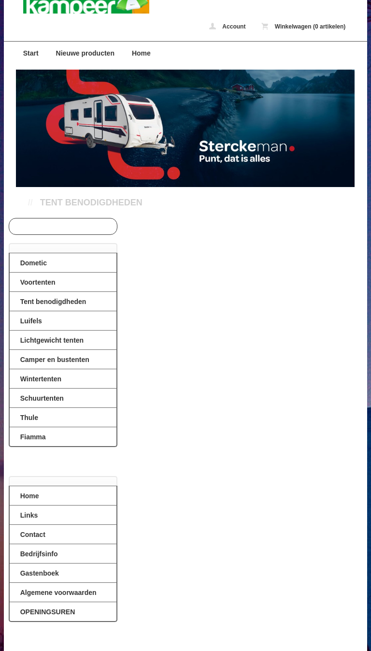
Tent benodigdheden (91, 202)
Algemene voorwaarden (58, 592)
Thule (29, 417)
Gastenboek (39, 573)
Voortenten (38, 282)
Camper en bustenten (54, 359)
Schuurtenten (42, 398)
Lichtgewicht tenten (52, 340)
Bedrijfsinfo (39, 554)
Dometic (33, 263)
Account (227, 26)
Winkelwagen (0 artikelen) (303, 26)
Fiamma (33, 437)
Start (31, 53)
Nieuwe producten (85, 53)
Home (141, 53)
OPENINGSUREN (47, 612)
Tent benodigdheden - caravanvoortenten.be (76, 7)
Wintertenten (40, 379)
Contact (32, 534)
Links (29, 515)
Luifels (31, 321)
